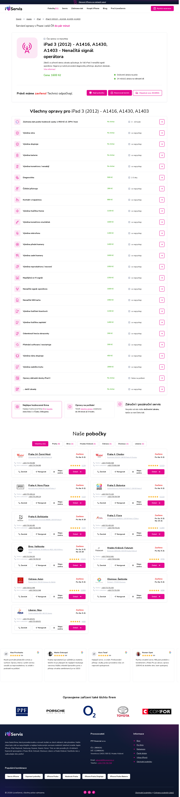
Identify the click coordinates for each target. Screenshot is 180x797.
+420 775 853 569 (113, 464)
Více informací (49, 69)
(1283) (161, 527)
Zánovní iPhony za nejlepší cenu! (92, 2)
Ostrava (107, 442)
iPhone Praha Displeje (94, 775)
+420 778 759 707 (35, 558)
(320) (84, 527)
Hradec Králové (88, 442)
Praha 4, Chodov (115, 452)
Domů (18, 19)
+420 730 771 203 (107, 493)
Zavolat (22, 470)
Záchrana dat (77, 8)
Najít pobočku (94, 93)
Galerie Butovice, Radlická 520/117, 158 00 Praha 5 (124, 487)
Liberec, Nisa (35, 608)
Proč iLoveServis (119, 8)
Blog (106, 8)
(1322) (161, 464)
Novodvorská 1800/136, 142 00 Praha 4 (41, 487)
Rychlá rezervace (162, 8)
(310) (84, 495)
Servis (64, 8)
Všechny (40, 442)
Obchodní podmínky (142, 760)
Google (49, 407)
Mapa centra (58, 470)
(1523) (83, 558)
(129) (84, 464)
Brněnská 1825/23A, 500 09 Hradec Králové (122, 550)
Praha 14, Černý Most (39, 452)
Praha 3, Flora (114, 514)
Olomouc (123, 442)
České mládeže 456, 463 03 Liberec (40, 612)
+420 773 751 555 (107, 586)
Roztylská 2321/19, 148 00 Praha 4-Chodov (122, 456)
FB (44, 407)
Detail (77, 470)
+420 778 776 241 (113, 527)
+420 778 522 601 (107, 555)
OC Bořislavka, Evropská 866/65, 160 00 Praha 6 (44, 518)
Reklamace (139, 748)
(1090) (83, 589)
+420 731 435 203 (107, 524)
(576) (162, 558)
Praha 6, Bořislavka (38, 515)
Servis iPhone (13, 775)
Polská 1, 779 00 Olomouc (116, 581)
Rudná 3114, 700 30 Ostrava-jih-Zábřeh (42, 581)
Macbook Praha (71, 775)
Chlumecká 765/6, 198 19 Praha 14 (40, 456)
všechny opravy (87, 407)
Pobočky (52, 8)
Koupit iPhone (93, 8)
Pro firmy (138, 744)
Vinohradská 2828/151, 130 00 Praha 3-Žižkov (123, 517)
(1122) (161, 495)
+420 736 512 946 (29, 586)
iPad (39, 19)
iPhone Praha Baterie (119, 775)
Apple (29, 19)
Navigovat (41, 470)
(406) (162, 589)
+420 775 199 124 (29, 493)
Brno (70, 442)
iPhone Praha (52, 775)
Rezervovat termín (118, 93)
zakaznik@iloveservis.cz (105, 759)
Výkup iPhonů (140, 756)
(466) (84, 620)
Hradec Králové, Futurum (120, 546)
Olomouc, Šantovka (117, 577)
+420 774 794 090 (29, 462)
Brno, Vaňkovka (36, 545)
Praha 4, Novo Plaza (38, 484)
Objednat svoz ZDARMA (147, 93)
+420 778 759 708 (113, 495)
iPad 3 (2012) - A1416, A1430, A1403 (63, 19)
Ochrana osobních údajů (164, 791)
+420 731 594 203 (29, 555)
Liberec (139, 442)
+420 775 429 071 (29, 618)
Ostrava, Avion (35, 577)
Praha (56, 442)
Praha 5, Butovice (116, 484)
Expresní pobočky (33, 775)
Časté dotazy (140, 752)
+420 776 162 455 (29, 524)
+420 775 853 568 (107, 462)
